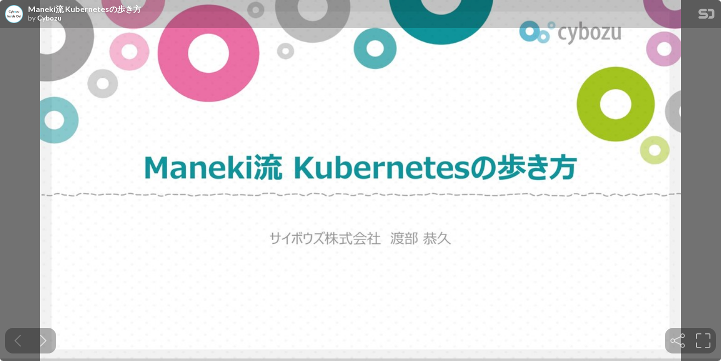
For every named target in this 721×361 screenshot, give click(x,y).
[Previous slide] (18, 340)
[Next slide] (43, 340)
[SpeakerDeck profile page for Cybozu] (14, 14)
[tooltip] (677, 340)
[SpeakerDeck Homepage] (706, 16)
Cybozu (49, 18)
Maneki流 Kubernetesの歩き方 (84, 9)
